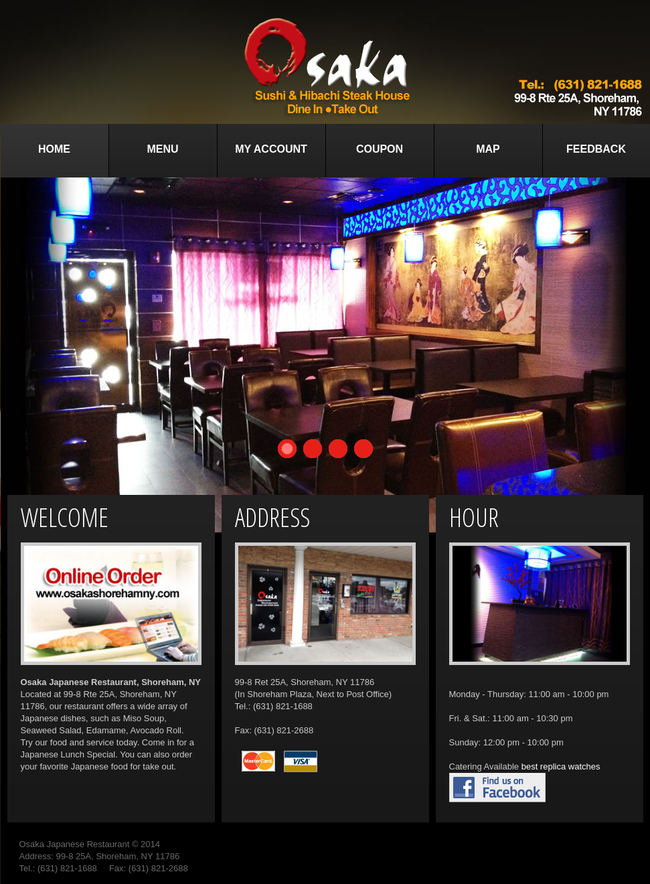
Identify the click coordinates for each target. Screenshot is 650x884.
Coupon (379, 149)
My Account (271, 149)
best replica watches (560, 766)
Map (488, 149)
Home (54, 149)
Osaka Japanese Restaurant (74, 844)
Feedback (596, 149)
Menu (162, 149)
